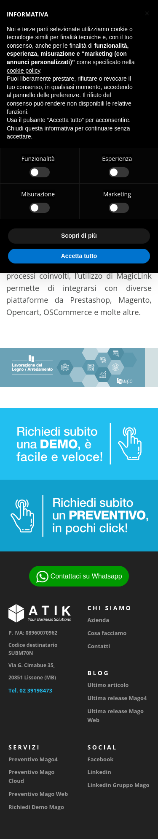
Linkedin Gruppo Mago (119, 785)
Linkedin (99, 772)
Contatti (99, 646)
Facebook (101, 759)
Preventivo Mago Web (38, 794)
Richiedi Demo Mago (36, 807)
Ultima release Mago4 (117, 698)
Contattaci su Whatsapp (79, 576)
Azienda (99, 620)
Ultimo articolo (108, 685)
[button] (147, 13)
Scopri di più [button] (79, 235)
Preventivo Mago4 (33, 759)
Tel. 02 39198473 (30, 690)
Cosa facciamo (107, 633)
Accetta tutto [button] (79, 256)
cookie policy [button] (23, 70)
